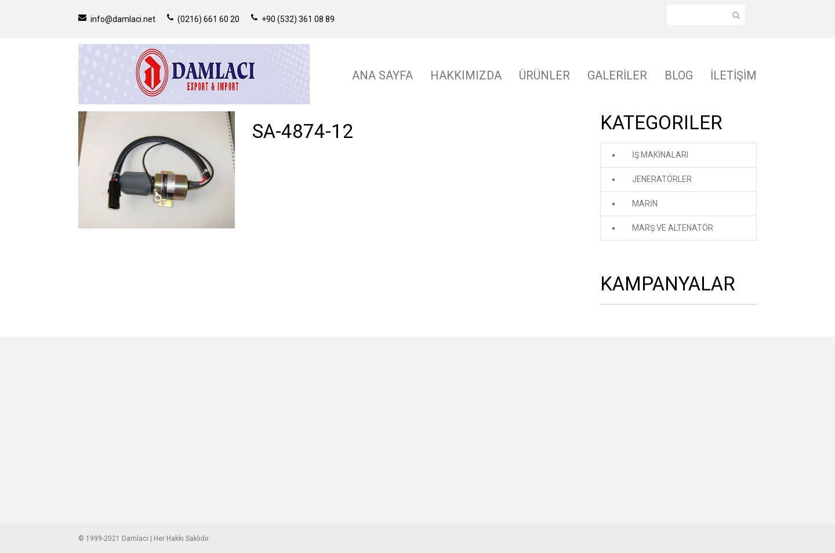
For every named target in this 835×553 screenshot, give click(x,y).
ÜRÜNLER (544, 75)
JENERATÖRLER (662, 179)
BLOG (679, 75)
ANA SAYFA (382, 75)
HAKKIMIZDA (466, 75)
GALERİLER (617, 75)
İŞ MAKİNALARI (660, 154)
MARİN (645, 203)
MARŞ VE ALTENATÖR (672, 227)
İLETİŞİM (733, 75)
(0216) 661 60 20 (203, 19)
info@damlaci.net (116, 19)
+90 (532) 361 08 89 (293, 19)
